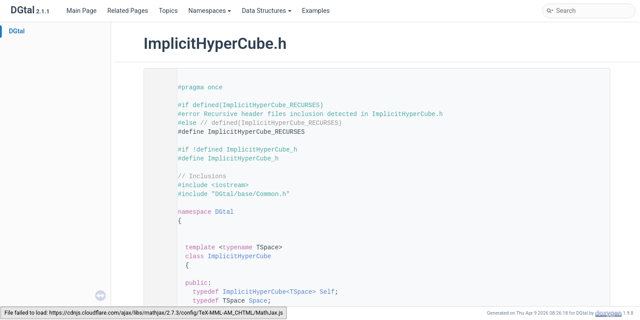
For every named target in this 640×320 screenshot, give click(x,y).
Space (258, 300)
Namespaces (209, 11)
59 (157, 256)
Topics (168, 11)
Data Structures (266, 11)
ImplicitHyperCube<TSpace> (269, 292)
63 (157, 292)
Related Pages (127, 11)
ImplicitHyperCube (239, 256)
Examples (316, 11)
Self (327, 292)
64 (157, 300)
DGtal (17, 31)
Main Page (81, 11)
